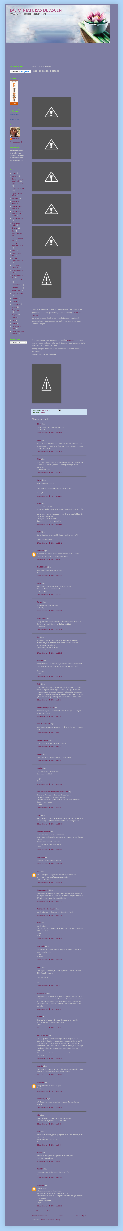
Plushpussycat (42, 1099)
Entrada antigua (80, 1216)
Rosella (39, 1153)
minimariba (41, 946)
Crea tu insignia (14, 119)
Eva (38, 637)
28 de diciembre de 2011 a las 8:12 (49, 733)
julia (38, 1115)
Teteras (14, 323)
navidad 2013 (16, 291)
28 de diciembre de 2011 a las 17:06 (49, 864)
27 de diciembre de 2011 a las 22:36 (49, 611)
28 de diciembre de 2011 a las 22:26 (49, 960)
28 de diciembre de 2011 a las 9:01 (49, 747)
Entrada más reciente (39, 1216)
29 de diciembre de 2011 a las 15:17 (49, 1075)
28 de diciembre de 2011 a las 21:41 (49, 939)
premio (14, 307)
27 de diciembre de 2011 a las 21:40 (49, 524)
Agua (14, 173)
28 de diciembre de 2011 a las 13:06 (49, 824)
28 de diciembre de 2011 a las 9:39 (49, 761)
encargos (15, 199)
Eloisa (39, 440)
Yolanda (40, 1066)
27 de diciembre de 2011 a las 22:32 (49, 595)
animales (15, 176)
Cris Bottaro (41, 993)
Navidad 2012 (17, 288)
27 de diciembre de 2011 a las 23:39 (49, 677)
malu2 (39, 504)
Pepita (39, 967)
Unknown (40, 551)
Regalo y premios (18, 310)
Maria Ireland (41, 618)
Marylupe (70, 340)
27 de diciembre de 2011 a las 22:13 (49, 559)
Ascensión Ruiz (14, 114)
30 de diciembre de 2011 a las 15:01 (49, 1178)
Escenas (14, 228)
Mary (39, 459)
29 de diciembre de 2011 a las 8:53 (49, 1028)
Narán (39, 480)
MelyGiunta (41, 857)
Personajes (16, 304)
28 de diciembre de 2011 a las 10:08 (49, 784)
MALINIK (40, 1169)
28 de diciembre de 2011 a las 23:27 (49, 986)
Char (38, 1131)
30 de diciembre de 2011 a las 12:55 (49, 1161)
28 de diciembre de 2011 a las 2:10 (49, 716)
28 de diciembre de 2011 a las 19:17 (49, 901)
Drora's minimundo (44, 724)
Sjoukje (39, 768)
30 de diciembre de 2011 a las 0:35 (49, 1124)
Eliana (39, 424)
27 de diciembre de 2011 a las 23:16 (49, 630)
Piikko (39, 583)
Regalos (42, 413)
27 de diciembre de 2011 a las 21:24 (49, 452)
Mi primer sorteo (18, 280)
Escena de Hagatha (15, 203)
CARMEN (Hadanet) (43, 832)
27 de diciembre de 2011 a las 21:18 (49, 433)
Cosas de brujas (17, 184)
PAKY (38, 684)
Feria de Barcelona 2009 (17, 245)
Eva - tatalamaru (42, 1036)
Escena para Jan (17, 218)
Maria (39, 923)
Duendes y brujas (18, 189)
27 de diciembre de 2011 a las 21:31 (49, 473)
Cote (38, 871)
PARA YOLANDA (17, 293)
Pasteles (15, 298)
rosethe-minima (42, 740)
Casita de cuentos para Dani (18, 180)
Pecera (14, 301)
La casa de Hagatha (15, 266)
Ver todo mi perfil (16, 142)
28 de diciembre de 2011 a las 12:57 (49, 808)
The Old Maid (42, 567)
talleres (14, 318)
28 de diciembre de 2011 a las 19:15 (49, 883)
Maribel (39, 1017)
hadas (14, 251)
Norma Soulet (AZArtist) (45, 708)
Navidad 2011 (17, 285)
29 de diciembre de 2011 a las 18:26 (49, 1091)
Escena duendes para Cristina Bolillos (17, 213)
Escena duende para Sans (17, 207)
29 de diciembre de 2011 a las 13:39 (49, 1058)
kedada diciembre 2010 (17, 259)
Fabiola (39, 602)
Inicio (61, 1216)
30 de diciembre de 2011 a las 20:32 (49, 1206)
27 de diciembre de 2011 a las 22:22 (49, 576)
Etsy (13, 231)
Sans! (39, 815)
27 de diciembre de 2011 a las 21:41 (49, 543)
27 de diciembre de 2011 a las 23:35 (49, 653)
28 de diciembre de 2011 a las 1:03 (49, 700)
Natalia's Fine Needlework (46, 909)
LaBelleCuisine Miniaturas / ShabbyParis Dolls (52, 792)
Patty (39, 532)
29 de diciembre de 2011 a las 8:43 (49, 1009)
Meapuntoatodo (42, 890)
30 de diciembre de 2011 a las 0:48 (49, 1145)
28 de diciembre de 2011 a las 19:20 (49, 915)
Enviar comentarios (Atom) (50, 1220)
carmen (39, 754)
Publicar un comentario (43, 1211)
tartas (14, 321)
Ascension (15, 139)
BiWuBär (40, 661)
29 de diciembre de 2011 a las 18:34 (49, 1108)
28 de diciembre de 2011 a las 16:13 (49, 850)
